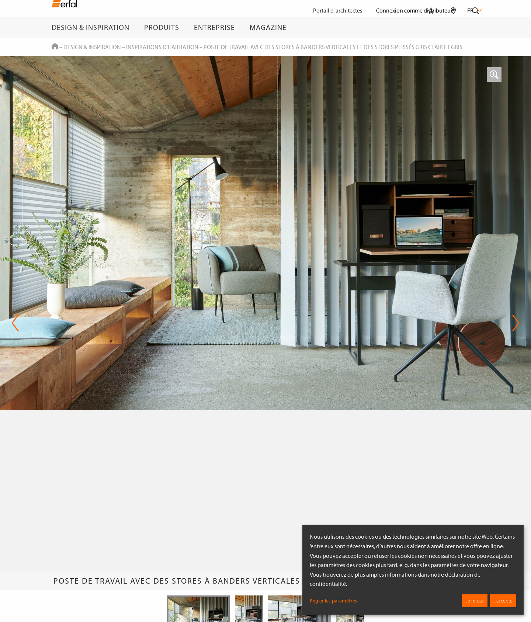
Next (515, 323)
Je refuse (475, 600)
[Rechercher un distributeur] (453, 27)
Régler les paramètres (333, 600)
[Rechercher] (476, 27)
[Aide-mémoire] (431, 27)
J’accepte (503, 600)
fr (473, 10)
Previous (15, 323)
